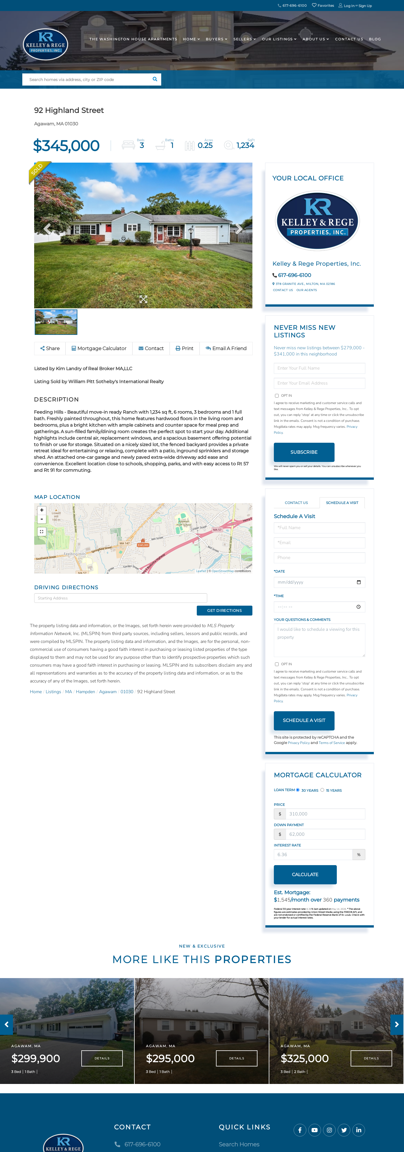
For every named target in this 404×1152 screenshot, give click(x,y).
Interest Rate (287, 845)
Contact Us (283, 290)
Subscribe (304, 452)
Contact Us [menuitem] (349, 39)
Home (36, 682)
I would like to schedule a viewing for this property (320, 640)
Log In (349, 6)
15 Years (331, 790)
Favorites (323, 5)
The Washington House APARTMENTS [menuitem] (133, 39)
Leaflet (201, 571)
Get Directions (231, 598)
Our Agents (306, 290)
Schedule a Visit (342, 503)
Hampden (87, 682)
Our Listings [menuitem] (277, 39)
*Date (279, 571)
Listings (54, 682)
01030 (130, 682)
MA (69, 682)
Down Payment (289, 825)
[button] (155, 79)
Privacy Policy (299, 742)
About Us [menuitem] (314, 39)
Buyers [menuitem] (214, 39)
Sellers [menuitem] (242, 39)
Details (102, 1062)
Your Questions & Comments (302, 620)
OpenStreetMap (223, 571)
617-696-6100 (292, 5)
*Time (279, 596)
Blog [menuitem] (375, 39)
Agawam (110, 682)
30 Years (307, 790)
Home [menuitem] (189, 39)
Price (279, 804)
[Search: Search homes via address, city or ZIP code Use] (85, 79)
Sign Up (365, 6)
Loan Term (284, 790)
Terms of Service (333, 742)
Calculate (304, 874)
